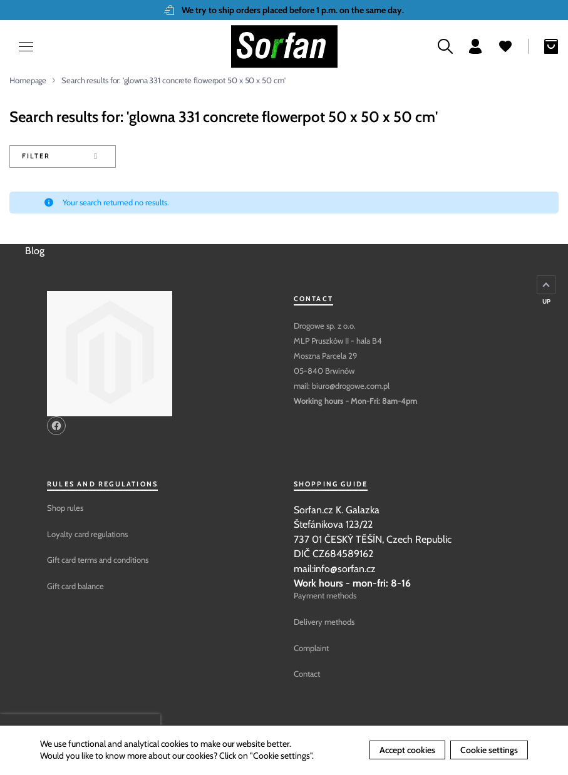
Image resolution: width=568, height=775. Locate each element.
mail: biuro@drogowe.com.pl (342, 386)
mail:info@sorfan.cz (335, 569)
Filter (35, 155)
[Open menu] (18, 46)
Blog (34, 251)
